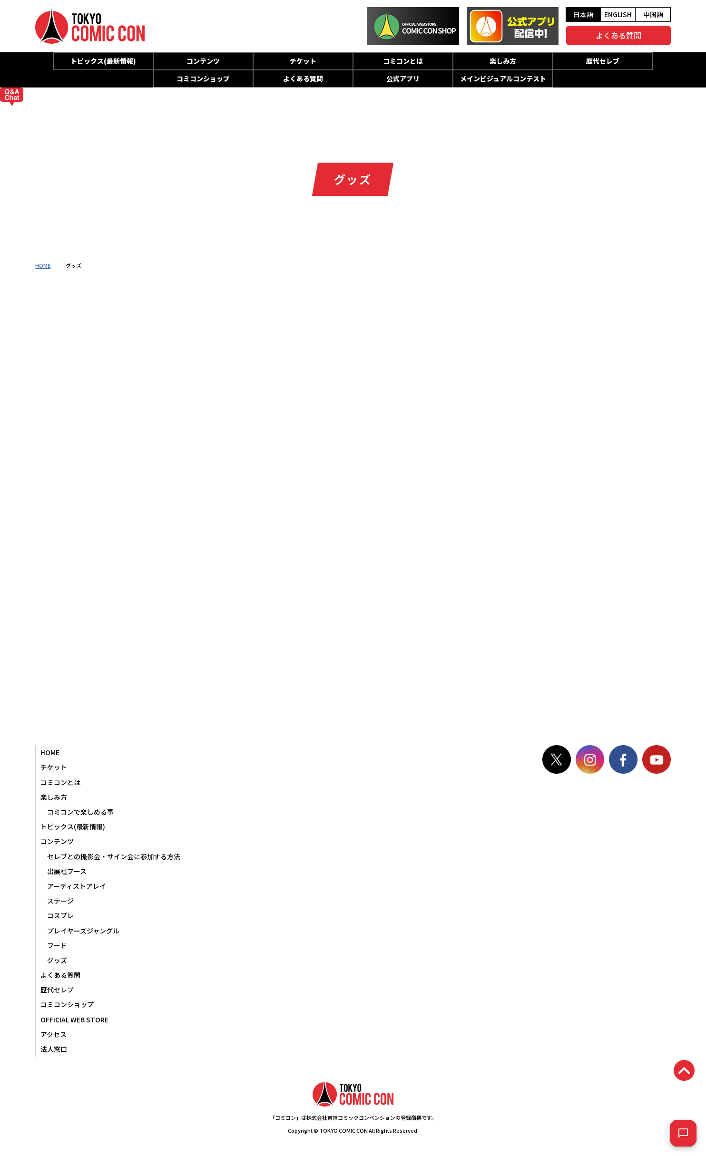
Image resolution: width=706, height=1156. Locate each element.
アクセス (53, 1034)
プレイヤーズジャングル (83, 930)
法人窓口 (53, 1049)
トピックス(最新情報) (103, 61)
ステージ (60, 900)
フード (57, 945)
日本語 (583, 14)
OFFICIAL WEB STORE (74, 1019)
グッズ (57, 960)
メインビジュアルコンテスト (503, 78)
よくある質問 (618, 35)
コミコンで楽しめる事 (80, 811)
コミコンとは (403, 61)
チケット (303, 61)
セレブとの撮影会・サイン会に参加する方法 (113, 856)
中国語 (653, 14)
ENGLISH (618, 14)
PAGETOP (684, 1070)
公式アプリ (403, 78)
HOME (42, 265)
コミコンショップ (203, 78)
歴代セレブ (602, 61)
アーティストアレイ (76, 886)
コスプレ (60, 915)
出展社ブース (67, 871)
